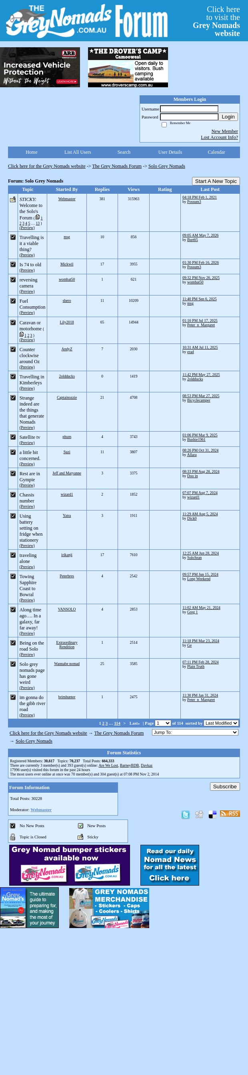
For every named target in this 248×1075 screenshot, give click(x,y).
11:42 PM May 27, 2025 (201, 374)
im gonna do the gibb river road (33, 703)
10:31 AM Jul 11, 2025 (200, 347)
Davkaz (146, 765)
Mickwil (67, 264)
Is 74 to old (30, 264)
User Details (170, 152)
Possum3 (194, 201)
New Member (225, 131)
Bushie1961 (196, 439)
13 (38, 223)
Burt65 (192, 239)
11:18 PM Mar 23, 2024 (200, 641)
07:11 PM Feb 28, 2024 (200, 662)
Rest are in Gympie (30, 476)
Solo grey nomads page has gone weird (32, 673)
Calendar (216, 152)
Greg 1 (192, 612)
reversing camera (29, 283)
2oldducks (66, 376)
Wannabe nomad (67, 663)
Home (31, 152)
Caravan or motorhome (31, 326)
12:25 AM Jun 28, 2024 (200, 553)
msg (67, 237)
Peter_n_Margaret (201, 325)
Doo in (192, 476)
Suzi (67, 452)
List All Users (77, 152)
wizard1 (67, 494)
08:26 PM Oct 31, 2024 (200, 450)
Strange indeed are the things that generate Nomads (32, 410)
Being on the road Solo (32, 646)
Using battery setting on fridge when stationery (31, 528)
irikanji (66, 555)
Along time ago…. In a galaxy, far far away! (30, 619)
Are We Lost (108, 765)
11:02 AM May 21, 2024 (201, 607)
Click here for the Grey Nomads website (47, 166)
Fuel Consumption (33, 304)
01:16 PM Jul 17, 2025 (200, 320)
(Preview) (27, 227)
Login (228, 117)
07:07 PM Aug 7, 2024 (200, 492)
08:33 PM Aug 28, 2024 (201, 471)
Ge (189, 645)
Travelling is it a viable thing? (32, 243)
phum (66, 436)
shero (67, 300)
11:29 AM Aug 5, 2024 (200, 514)
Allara (192, 454)
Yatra (67, 515)
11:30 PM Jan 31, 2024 (200, 695)
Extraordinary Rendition (67, 644)
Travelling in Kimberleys (32, 380)
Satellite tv (30, 437)
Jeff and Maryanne (66, 473)
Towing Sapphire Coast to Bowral (28, 585)
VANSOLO (67, 609)
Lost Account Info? (219, 137)
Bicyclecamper (198, 400)
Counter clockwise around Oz (30, 355)
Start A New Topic (216, 181)
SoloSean (194, 557)
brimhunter (67, 697)
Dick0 (191, 518)
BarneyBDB (129, 765)
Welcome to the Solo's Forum (31, 212)
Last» (135, 723)
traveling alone (28, 558)
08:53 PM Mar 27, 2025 (200, 396)
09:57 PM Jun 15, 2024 (200, 574)
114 (117, 723)
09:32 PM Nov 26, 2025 (201, 277)
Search (124, 152)
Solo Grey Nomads (166, 166)
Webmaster (67, 199)
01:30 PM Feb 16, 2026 (200, 262)
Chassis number (27, 498)
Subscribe (225, 787)
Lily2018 (67, 322)
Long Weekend (198, 579)
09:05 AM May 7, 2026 (200, 235)
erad (190, 352)
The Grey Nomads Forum (117, 166)
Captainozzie (67, 397)
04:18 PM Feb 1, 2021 (199, 197)
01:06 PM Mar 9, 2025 (200, 435)
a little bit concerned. (30, 455)
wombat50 (67, 279)
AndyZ (67, 349)
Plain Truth (195, 666)
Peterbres (67, 576)
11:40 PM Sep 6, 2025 (199, 299)
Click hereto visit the (216, 21)
